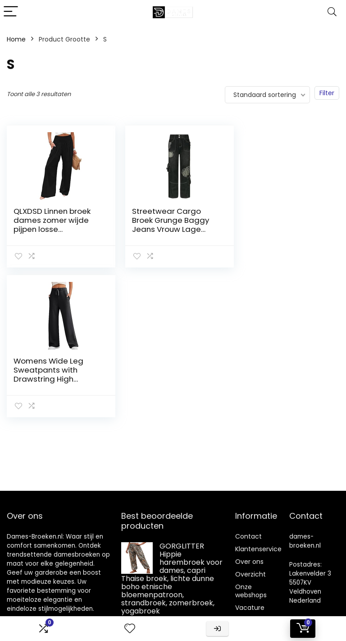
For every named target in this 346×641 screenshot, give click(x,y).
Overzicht (250, 574)
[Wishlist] (129, 628)
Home (16, 39)
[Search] (332, 12)
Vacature (249, 607)
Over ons (249, 561)
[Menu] (11, 12)
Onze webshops (251, 590)
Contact (248, 536)
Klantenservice (258, 548)
